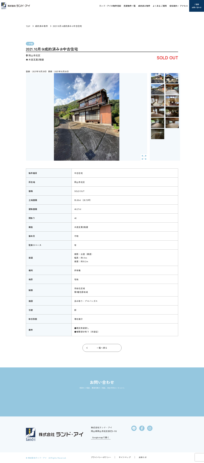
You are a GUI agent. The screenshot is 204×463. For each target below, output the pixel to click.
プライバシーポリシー (101, 457)
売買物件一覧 (130, 5)
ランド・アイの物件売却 (110, 5)
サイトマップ (125, 457)
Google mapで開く (100, 437)
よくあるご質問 (160, 5)
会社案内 (173, 5)
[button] (178, 6)
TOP (28, 26)
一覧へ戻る (102, 347)
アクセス (184, 5)
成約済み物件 (144, 5)
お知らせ (143, 457)
